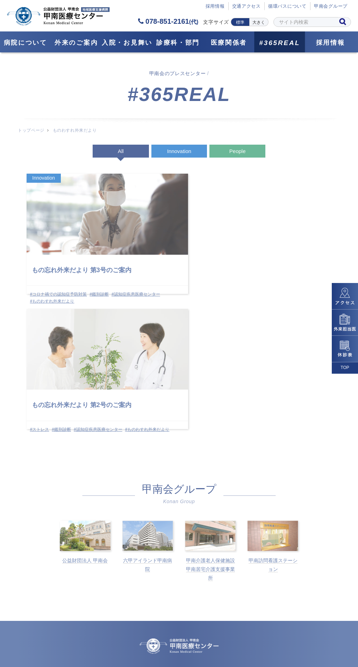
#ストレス (143, 271)
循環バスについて (287, 6)
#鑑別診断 (99, 271)
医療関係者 (229, 42)
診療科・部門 (178, 42)
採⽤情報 (214, 6)
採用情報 (330, 42)
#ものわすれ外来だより (52, 285)
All (121, 151)
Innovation (179, 151)
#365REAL (279, 42)
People (237, 151)
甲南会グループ (331, 6)
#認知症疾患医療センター (54, 278)
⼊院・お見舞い (127, 42)
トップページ (31, 130)
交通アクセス (246, 6)
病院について (25, 42)
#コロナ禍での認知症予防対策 (58, 271)
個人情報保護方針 (197, 632)
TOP (345, 367)
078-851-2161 (168, 21)
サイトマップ (98, 632)
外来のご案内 (76, 42)
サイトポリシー (257, 632)
